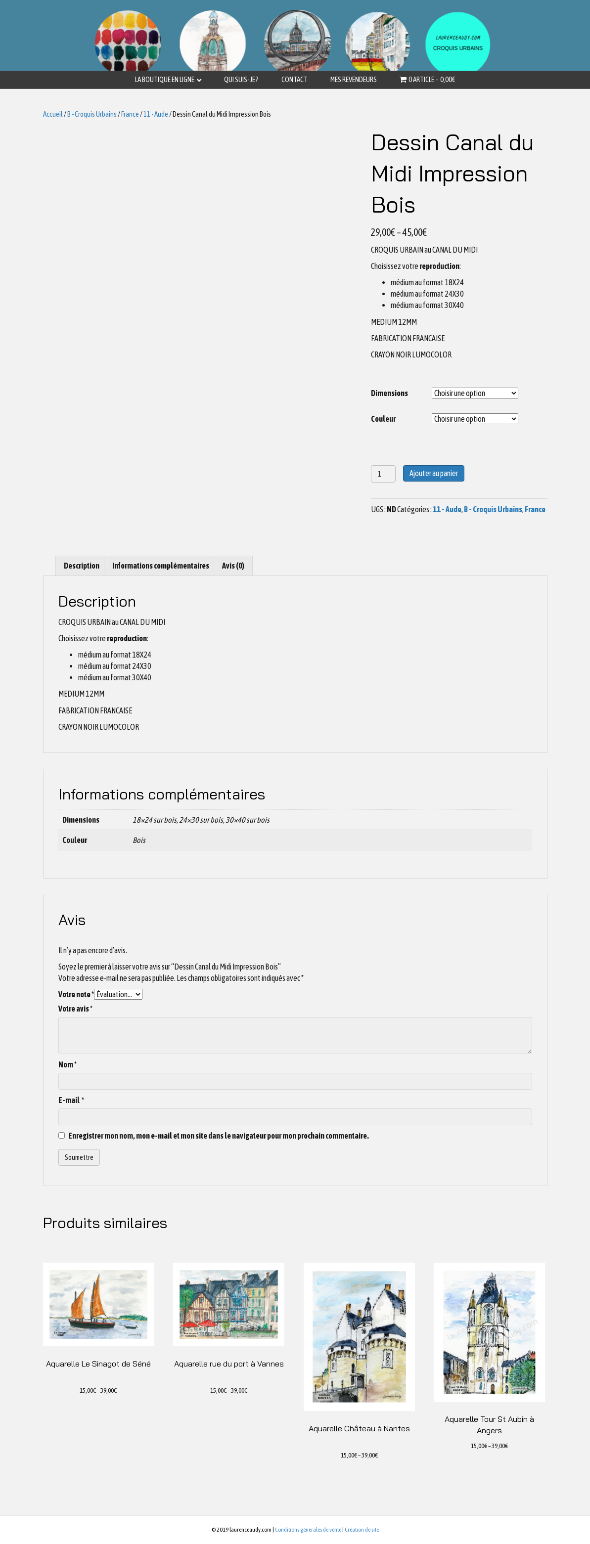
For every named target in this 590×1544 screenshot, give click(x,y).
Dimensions (389, 393)
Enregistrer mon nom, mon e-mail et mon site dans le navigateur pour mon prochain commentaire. (218, 1135)
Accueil (53, 114)
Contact (294, 79)
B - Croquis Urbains (92, 114)
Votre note (76, 994)
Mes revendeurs (353, 79)
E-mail (71, 1100)
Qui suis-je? (241, 79)
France (130, 114)
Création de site (362, 1529)
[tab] (81, 565)
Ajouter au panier (433, 473)
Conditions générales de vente (308, 1529)
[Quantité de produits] (383, 474)
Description (81, 565)
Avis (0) (233, 565)
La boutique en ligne (164, 79)
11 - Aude (155, 114)
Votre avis (75, 1008)
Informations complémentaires (160, 565)
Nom (67, 1064)
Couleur (383, 418)
